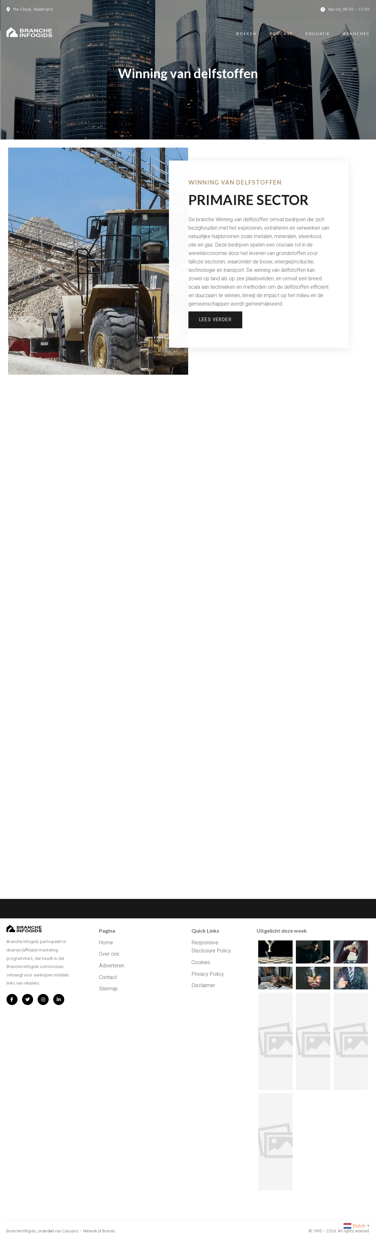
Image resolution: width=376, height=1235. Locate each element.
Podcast (281, 33)
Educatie (318, 33)
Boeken (247, 33)
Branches (356, 33)
